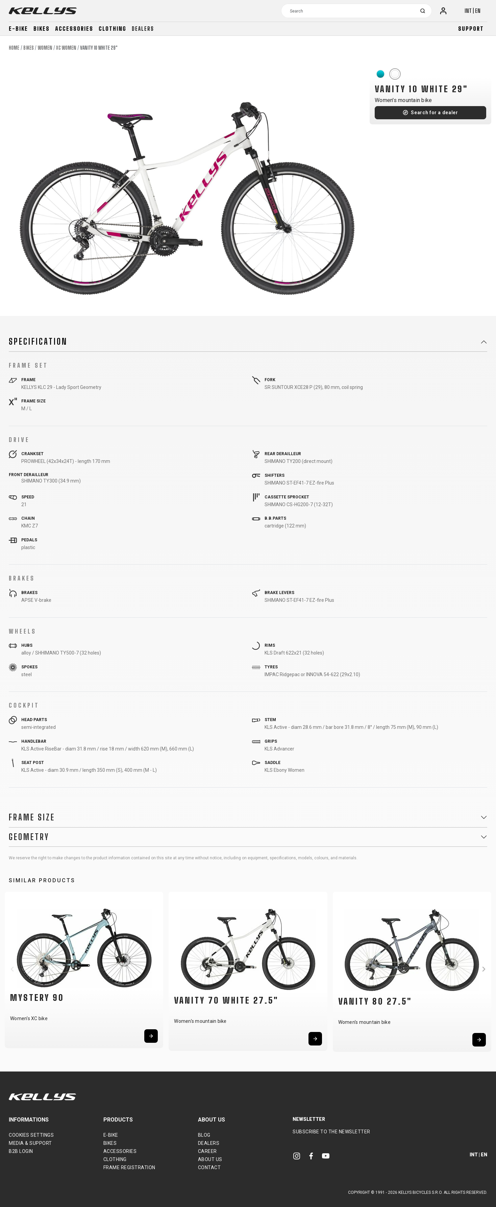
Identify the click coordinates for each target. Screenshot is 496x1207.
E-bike (18, 28)
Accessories (74, 28)
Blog (204, 1135)
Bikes (41, 28)
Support (471, 28)
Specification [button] (38, 341)
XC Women (66, 48)
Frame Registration (129, 1167)
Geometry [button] (29, 837)
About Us (210, 1159)
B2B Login (21, 1151)
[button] (12, 969)
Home (14, 48)
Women (45, 48)
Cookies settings (31, 1135)
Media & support (30, 1143)
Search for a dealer (434, 112)
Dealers (143, 28)
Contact (209, 1167)
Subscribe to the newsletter (331, 1131)
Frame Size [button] (32, 817)
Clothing (112, 28)
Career (207, 1151)
